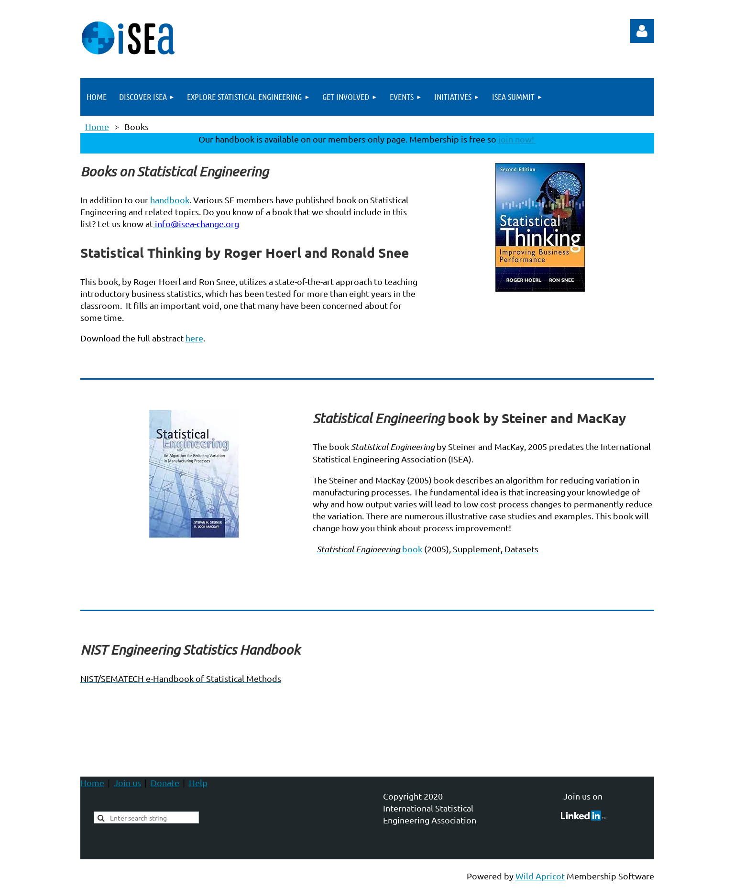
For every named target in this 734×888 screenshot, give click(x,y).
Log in (642, 31)
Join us (127, 783)
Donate (165, 783)
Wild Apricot (540, 876)
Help (198, 783)
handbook (169, 200)
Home (97, 126)
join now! (517, 139)
